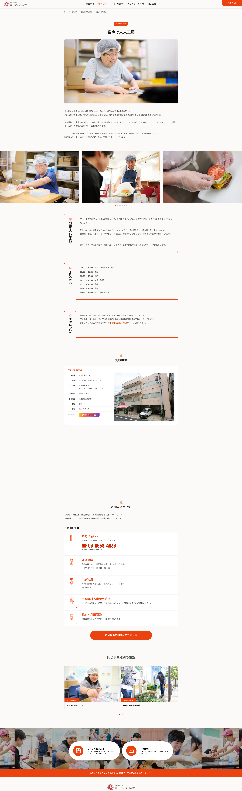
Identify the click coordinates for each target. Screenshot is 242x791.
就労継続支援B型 (121, 23)
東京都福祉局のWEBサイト (121, 323)
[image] (92, 684)
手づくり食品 (117, 4)
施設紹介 (102, 4)
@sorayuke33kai (89, 414)
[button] (115, 205)
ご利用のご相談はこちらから (121, 635)
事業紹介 (90, 4)
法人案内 (152, 4)
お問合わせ (232, 3)
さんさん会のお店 (135, 4)
